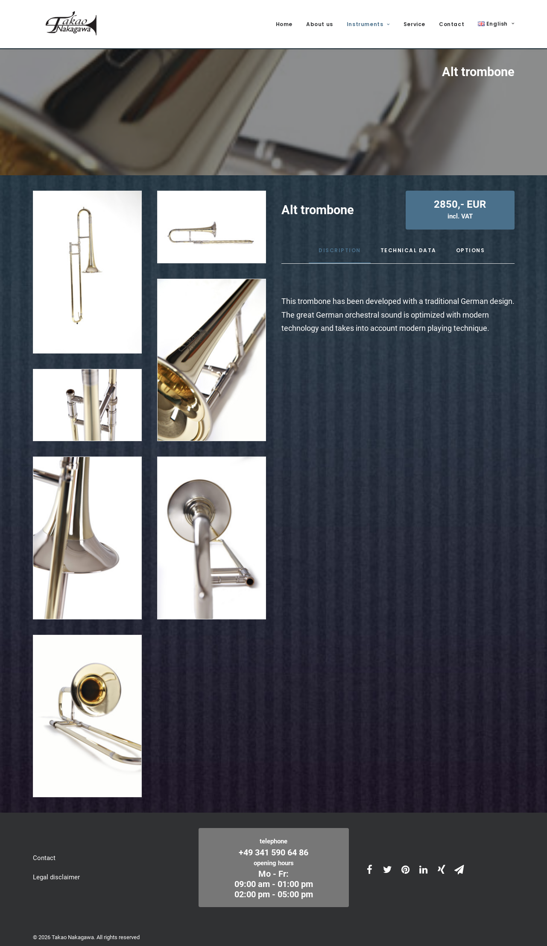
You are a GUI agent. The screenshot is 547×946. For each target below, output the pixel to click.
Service (414, 22)
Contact (451, 22)
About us (319, 22)
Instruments (368, 22)
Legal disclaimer (56, 871)
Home (284, 22)
